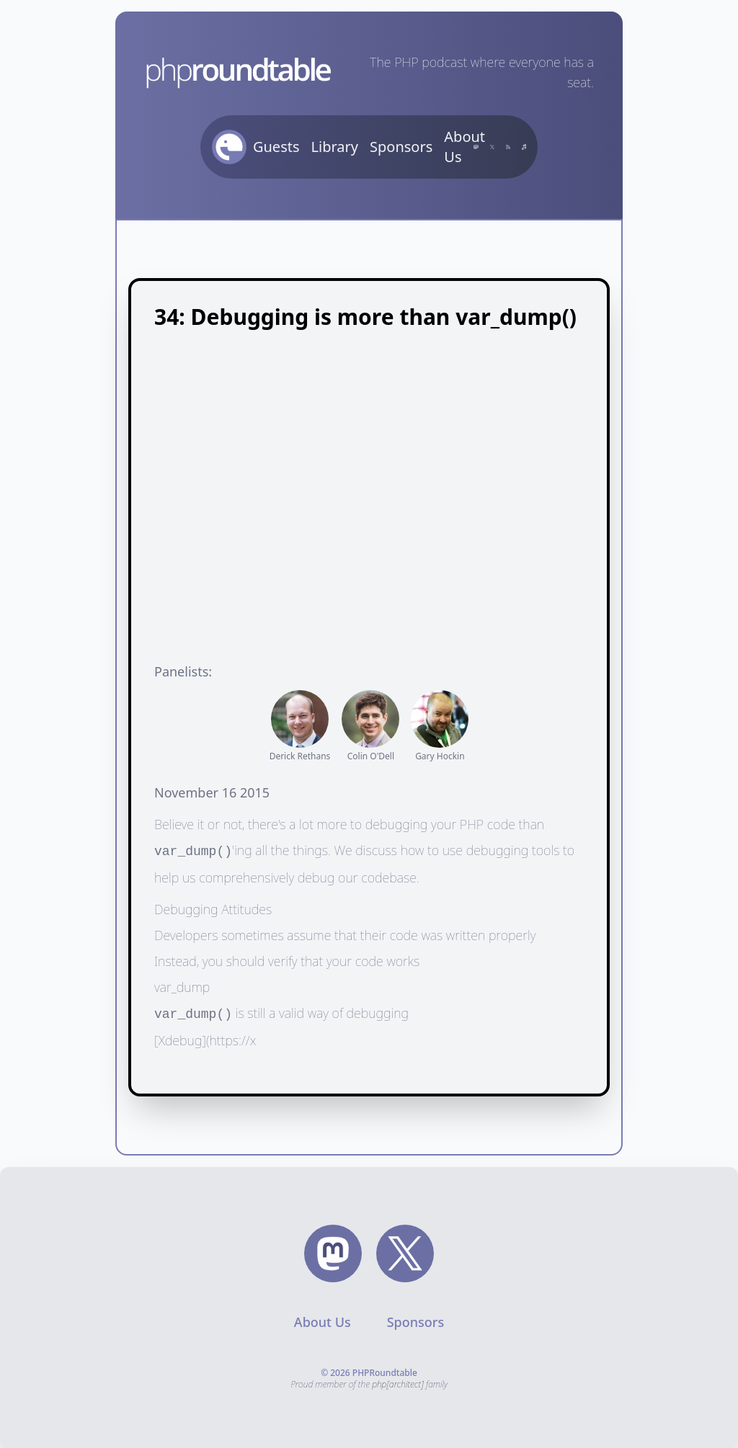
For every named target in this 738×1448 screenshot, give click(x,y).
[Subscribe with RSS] (508, 147)
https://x (233, 1040)
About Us (464, 146)
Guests (276, 146)
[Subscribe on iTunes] (524, 147)
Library (334, 146)
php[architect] (398, 1384)
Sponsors (401, 146)
